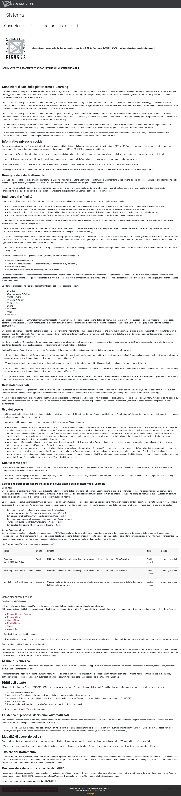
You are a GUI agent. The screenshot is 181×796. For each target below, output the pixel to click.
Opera (10, 626)
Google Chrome (14, 620)
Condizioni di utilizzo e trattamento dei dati (90, 790)
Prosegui (90, 794)
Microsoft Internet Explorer (19, 614)
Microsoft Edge (14, 617)
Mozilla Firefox (13, 623)
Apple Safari (12, 629)
